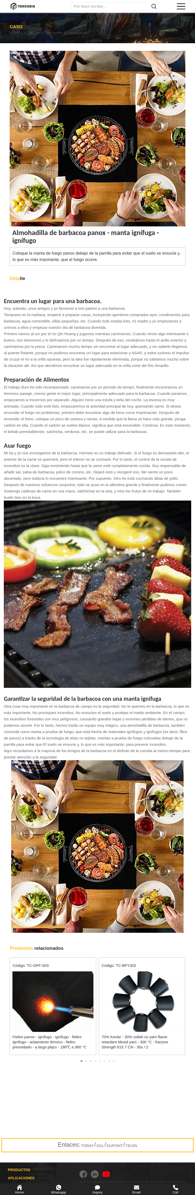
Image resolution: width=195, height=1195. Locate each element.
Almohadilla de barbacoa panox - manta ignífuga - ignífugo (88, 33)
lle (17, 278)
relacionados (36, 948)
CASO (49, 33)
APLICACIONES (23, 33)
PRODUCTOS (19, 1170)
